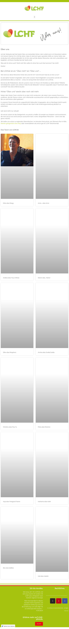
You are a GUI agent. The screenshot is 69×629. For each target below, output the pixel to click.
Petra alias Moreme (44, 427)
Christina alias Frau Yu (10, 427)
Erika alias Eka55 (8, 203)
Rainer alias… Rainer (44, 278)
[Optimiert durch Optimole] (8, 626)
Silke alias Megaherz (9, 352)
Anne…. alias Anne (43, 203)
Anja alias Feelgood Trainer (11, 501)
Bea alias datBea (8, 568)
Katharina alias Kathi (44, 501)
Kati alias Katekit (43, 576)
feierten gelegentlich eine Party (11, 123)
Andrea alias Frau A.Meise (11, 278)
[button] (34, 17)
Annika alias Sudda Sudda (46, 352)
